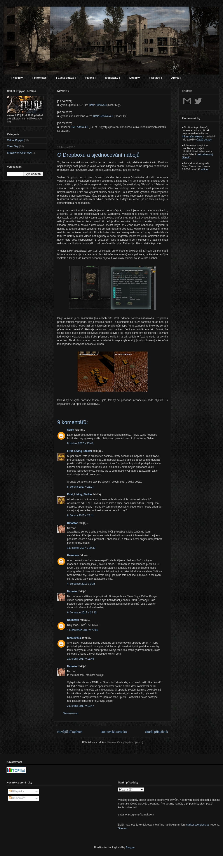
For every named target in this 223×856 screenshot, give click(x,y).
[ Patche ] (90, 77)
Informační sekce (192, 136)
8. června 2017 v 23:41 (80, 515)
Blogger (130, 847)
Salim (70, 429)
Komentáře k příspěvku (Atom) (125, 742)
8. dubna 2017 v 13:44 (80, 443)
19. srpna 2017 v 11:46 (80, 658)
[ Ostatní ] (155, 77)
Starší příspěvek (156, 731)
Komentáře (17, 798)
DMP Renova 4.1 (103, 116)
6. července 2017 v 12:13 (82, 612)
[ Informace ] (40, 77)
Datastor (72, 523)
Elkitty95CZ (74, 637)
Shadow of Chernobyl (19, 152)
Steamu (122, 828)
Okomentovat (70, 713)
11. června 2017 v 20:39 (81, 547)
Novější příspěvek (69, 731)
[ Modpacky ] (112, 77)
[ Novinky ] (17, 77)
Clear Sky (12, 146)
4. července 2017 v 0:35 (81, 583)
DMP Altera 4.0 (79, 127)
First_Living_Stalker (79, 451)
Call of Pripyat (15, 140)
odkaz (204, 169)
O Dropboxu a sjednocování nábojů (98, 155)
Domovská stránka (114, 731)
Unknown (73, 555)
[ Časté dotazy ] (66, 77)
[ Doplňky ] (134, 77)
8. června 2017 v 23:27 (80, 486)
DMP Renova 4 (98, 105)
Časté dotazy (203, 139)
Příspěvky (16, 791)
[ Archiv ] (175, 77)
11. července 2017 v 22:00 (82, 630)
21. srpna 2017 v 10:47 (80, 705)
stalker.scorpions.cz (197, 824)
